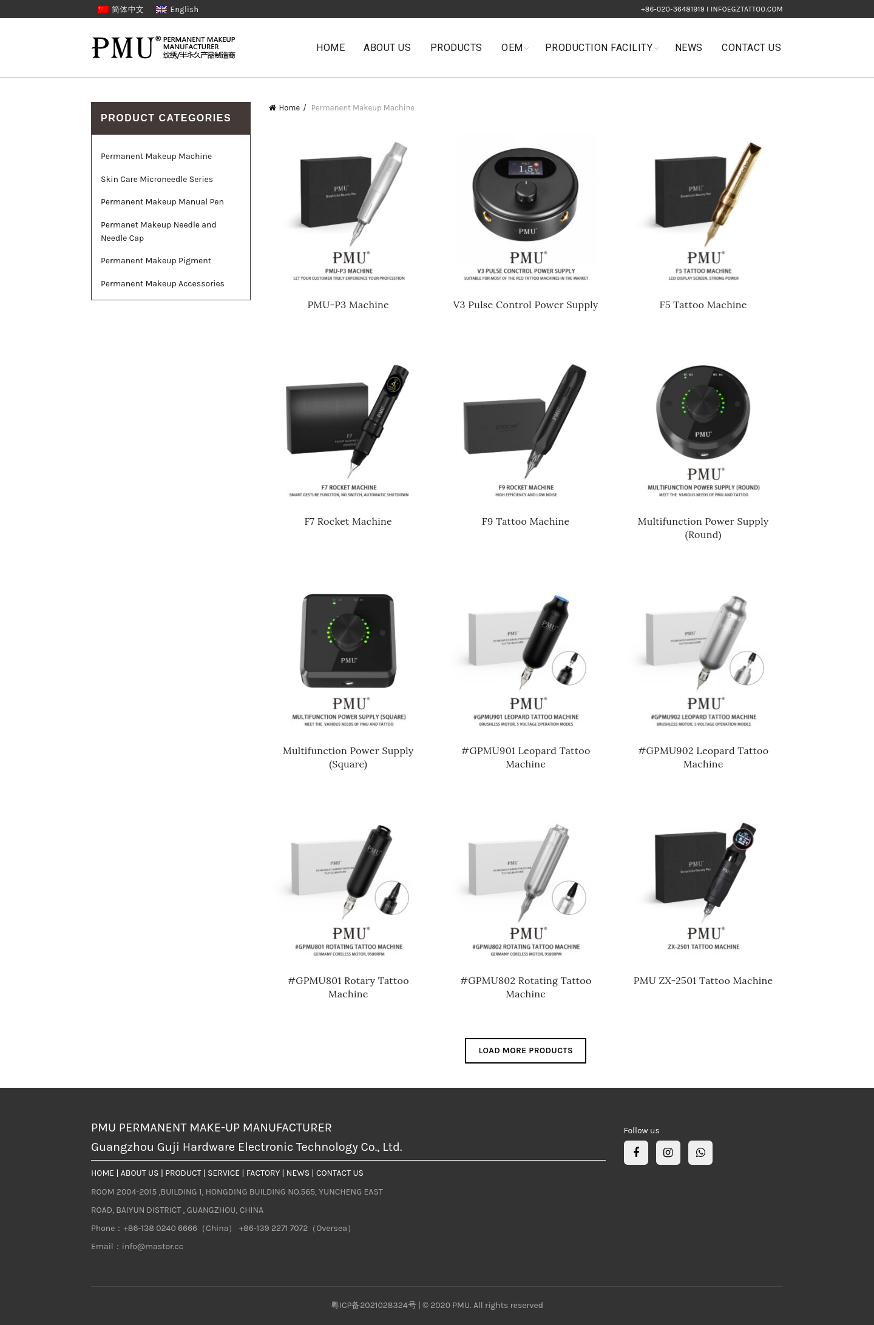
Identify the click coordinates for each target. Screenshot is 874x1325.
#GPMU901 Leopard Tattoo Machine (526, 757)
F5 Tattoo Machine (703, 304)
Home (330, 47)
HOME (102, 1173)
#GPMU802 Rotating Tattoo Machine (526, 987)
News (689, 47)
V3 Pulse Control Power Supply (525, 304)
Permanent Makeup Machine (156, 156)
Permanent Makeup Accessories (163, 283)
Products (456, 47)
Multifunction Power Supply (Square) (348, 757)
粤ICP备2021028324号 (374, 1305)
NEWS (298, 1173)
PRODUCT (183, 1173)
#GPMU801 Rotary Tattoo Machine (348, 987)
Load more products (525, 1050)
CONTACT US (340, 1173)
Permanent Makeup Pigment (156, 260)
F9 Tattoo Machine (526, 521)
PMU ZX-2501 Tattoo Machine (703, 980)
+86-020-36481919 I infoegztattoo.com (712, 9)
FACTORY (263, 1173)
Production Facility (599, 47)
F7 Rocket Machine (348, 521)
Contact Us (751, 47)
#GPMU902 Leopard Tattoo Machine (703, 757)
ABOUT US (140, 1173)
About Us (387, 47)
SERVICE (224, 1173)
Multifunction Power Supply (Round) (703, 528)
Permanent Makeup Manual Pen (162, 202)
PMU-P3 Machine (348, 304)
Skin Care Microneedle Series (157, 179)
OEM (512, 47)
